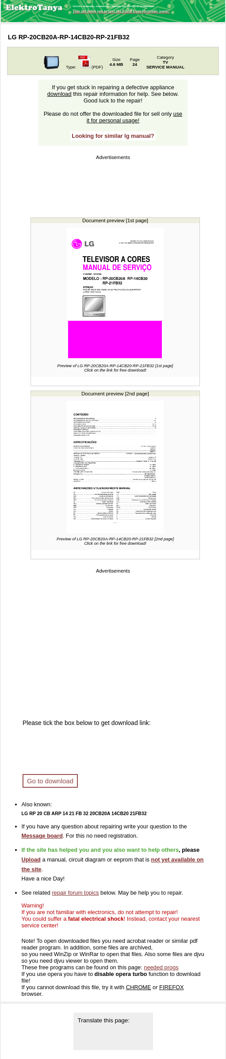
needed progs (161, 967)
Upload (31, 859)
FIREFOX (171, 987)
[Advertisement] (113, 184)
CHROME (138, 987)
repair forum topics (75, 892)
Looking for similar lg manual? (113, 136)
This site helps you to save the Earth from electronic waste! (121, 11)
